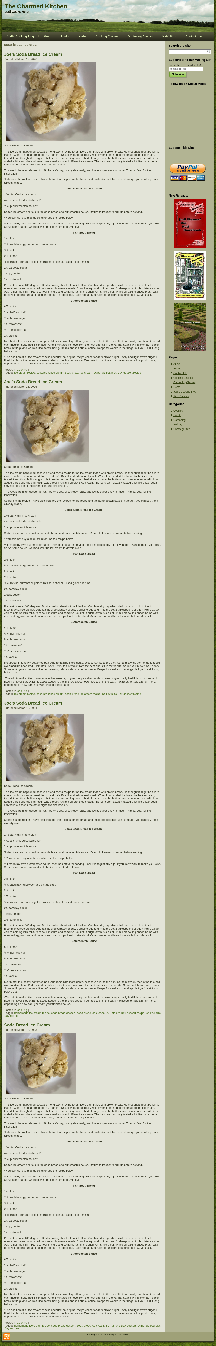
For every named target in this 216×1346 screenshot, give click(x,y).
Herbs (82, 36)
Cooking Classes (107, 36)
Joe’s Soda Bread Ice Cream (33, 54)
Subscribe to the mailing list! (185, 65)
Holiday (177, 424)
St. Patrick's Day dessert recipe (121, 372)
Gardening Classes (140, 36)
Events (177, 415)
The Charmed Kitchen (36, 6)
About (47, 36)
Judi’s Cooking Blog (20, 36)
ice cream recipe (24, 372)
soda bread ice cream (50, 372)
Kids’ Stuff (169, 36)
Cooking (22, 369)
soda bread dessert (63, 1013)
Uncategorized (181, 429)
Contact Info (194, 36)
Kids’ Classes (181, 396)
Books (65, 36)
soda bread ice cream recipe (82, 372)
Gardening (179, 420)
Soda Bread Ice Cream (27, 1025)
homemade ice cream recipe (32, 1013)
